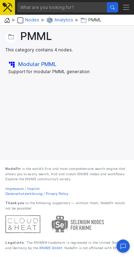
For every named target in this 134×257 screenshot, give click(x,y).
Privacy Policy (57, 194)
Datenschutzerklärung (24, 194)
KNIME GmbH (50, 248)
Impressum (14, 189)
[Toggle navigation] (126, 7)
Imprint (33, 189)
